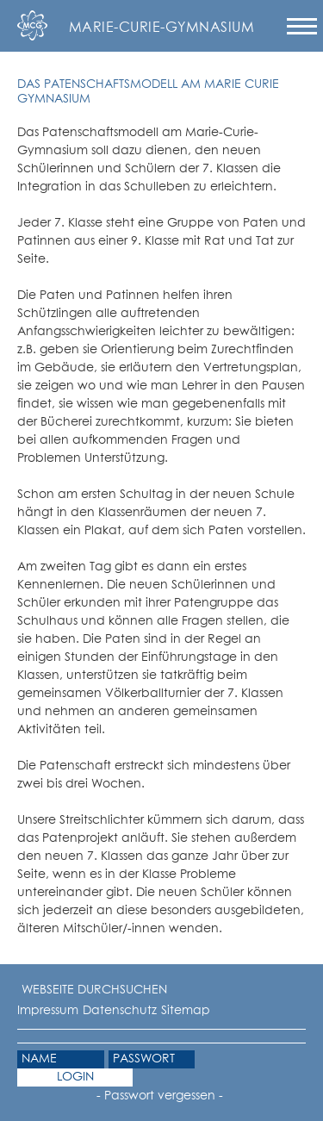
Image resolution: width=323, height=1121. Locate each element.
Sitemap (185, 1011)
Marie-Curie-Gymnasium (161, 27)
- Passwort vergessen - (159, 1096)
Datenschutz (120, 1011)
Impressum (47, 1011)
